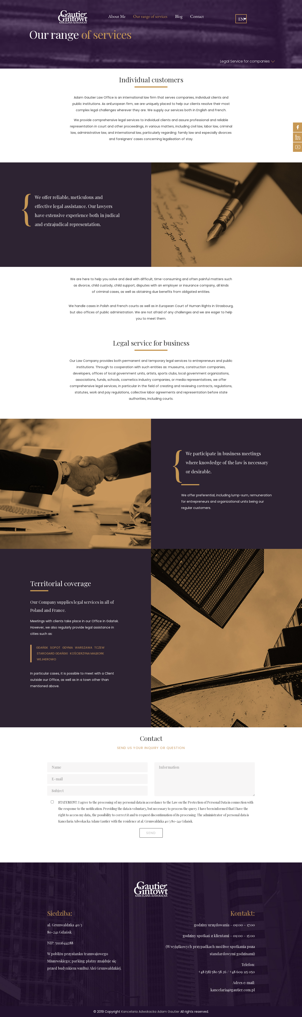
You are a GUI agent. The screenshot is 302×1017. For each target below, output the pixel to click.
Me (116, 16)
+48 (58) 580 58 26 (212, 971)
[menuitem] (241, 18)
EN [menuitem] (241, 19)
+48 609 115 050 (242, 971)
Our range (150, 16)
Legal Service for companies (247, 61)
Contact (197, 16)
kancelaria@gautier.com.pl (232, 989)
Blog (178, 16)
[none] (241, 18)
